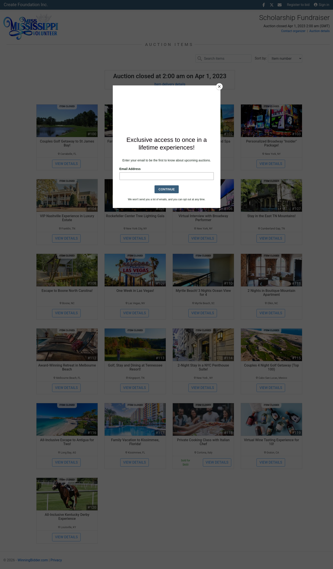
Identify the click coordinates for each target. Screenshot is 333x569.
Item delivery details (169, 84)
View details (66, 164)
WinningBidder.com (33, 560)
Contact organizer (293, 31)
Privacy (56, 560)
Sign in (321, 5)
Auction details (319, 31)
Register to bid (298, 5)
